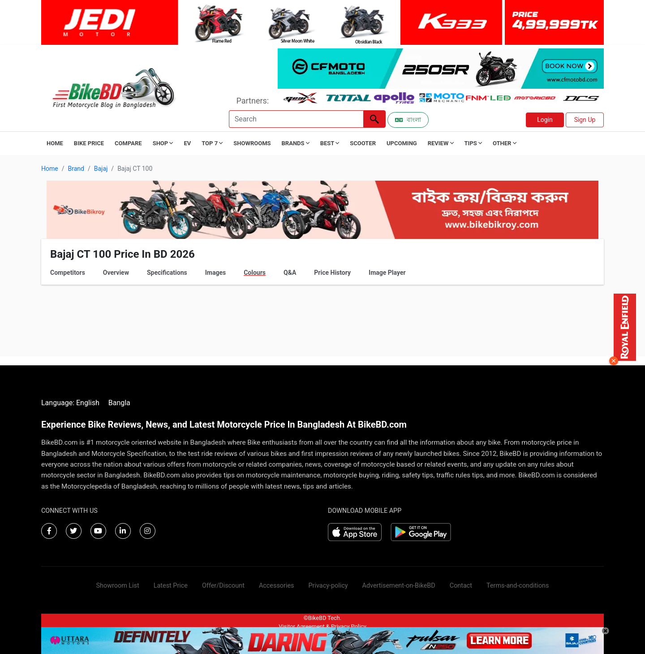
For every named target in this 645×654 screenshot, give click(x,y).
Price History (332, 272)
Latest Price (171, 585)
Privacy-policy (328, 585)
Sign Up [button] (585, 119)
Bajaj (101, 168)
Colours (255, 272)
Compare (128, 143)
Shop (163, 143)
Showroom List (117, 585)
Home (55, 143)
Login (545, 119)
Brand (76, 168)
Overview (116, 272)
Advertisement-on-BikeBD (398, 585)
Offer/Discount (223, 585)
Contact (461, 585)
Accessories (276, 585)
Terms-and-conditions (517, 585)
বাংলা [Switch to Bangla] (408, 119)
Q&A (290, 272)
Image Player (387, 272)
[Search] (296, 119)
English (87, 402)
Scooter (363, 143)
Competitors (67, 272)
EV (187, 143)
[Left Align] (374, 119)
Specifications (167, 272)
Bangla (119, 402)
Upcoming (402, 143)
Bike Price (89, 143)
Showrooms (252, 143)
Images (215, 272)
